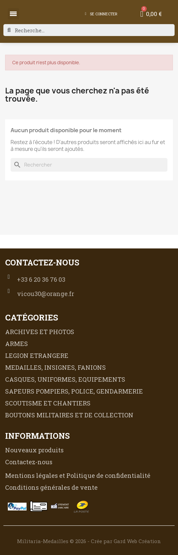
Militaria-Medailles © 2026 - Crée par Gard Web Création (89, 541)
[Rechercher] (89, 165)
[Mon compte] (101, 14)
